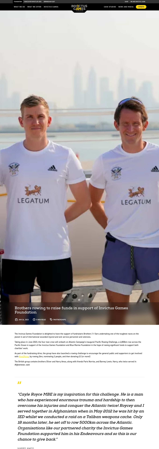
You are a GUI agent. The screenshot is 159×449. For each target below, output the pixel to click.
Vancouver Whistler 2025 (32, 2)
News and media (126, 7)
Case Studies (110, 7)
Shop (126, 2)
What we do (19, 7)
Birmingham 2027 (49, 2)
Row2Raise (24, 356)
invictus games (51, 7)
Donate (141, 7)
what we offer (34, 7)
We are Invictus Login (138, 2)
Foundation (18, 2)
